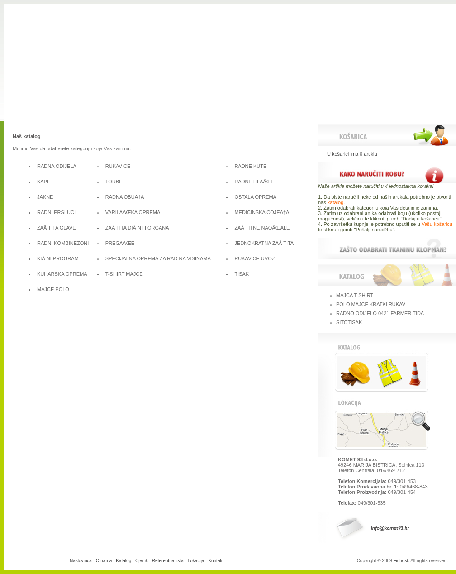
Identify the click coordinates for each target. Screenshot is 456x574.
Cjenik (141, 560)
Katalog (123, 560)
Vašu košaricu (437, 224)
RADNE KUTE (250, 166)
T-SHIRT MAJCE (124, 274)
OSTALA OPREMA (255, 197)
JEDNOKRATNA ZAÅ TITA (264, 243)
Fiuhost (400, 560)
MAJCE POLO (53, 289)
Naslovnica (81, 560)
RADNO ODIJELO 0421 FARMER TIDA (380, 313)
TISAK (241, 274)
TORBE (114, 181)
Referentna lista (168, 560)
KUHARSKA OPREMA (62, 274)
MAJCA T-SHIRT (354, 295)
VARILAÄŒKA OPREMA (132, 212)
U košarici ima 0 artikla (352, 154)
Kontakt (215, 560)
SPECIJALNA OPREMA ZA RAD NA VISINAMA (158, 258)
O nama (104, 560)
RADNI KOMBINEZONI (63, 243)
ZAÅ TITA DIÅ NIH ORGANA (137, 227)
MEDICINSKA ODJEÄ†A (261, 212)
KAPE (43, 181)
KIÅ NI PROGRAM (58, 258)
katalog (335, 202)
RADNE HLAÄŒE (254, 181)
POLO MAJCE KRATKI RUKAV (370, 304)
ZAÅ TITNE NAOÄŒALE (262, 227)
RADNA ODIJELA (56, 166)
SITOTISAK (349, 322)
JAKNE (45, 197)
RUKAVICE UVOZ (254, 258)
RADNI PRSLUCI (56, 212)
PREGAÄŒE (119, 243)
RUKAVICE (117, 166)
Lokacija (196, 560)
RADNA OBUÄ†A (124, 197)
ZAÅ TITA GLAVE (56, 227)
